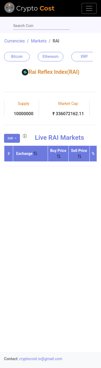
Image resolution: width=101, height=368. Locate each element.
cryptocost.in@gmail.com (40, 359)
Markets (39, 41)
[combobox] (41, 26)
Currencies (14, 41)
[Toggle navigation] (89, 8)
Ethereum (51, 56)
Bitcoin (17, 56)
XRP (84, 56)
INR (11, 138)
